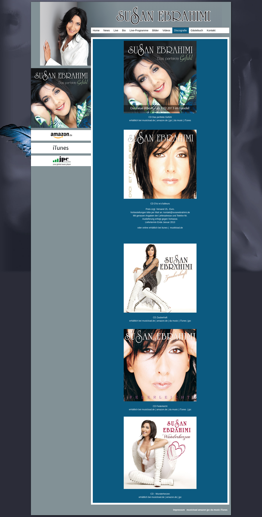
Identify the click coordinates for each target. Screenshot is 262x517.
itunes (165, 227)
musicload (191, 510)
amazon (202, 510)
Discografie (180, 30)
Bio (124, 30)
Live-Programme (139, 30)
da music (178, 120)
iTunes (187, 120)
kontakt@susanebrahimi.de (176, 212)
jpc (170, 120)
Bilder (155, 30)
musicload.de (148, 120)
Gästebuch (197, 30)
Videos (166, 30)
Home (96, 30)
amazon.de (162, 120)
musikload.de (176, 227)
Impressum (179, 510)
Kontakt (211, 30)
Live (116, 30)
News (106, 30)
